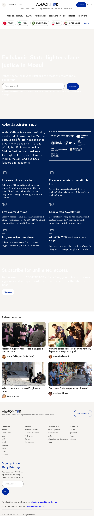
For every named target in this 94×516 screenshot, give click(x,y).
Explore (71, 16)
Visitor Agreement (54, 429)
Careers (73, 439)
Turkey (4, 429)
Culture (29, 16)
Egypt (4, 448)
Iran (3, 436)
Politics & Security (15, 16)
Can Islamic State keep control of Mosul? (68, 388)
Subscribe (81, 5)
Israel (4, 442)
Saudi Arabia (6, 433)
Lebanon (5, 455)
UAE (3, 439)
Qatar (4, 451)
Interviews (82, 16)
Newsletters (12, 5)
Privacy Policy (53, 433)
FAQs (50, 436)
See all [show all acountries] (87, 23)
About (72, 429)
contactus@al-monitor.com (35, 506)
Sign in (89, 5)
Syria (4, 458)
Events (20, 5)
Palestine (5, 445)
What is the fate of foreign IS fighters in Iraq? (21, 390)
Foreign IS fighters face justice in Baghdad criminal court (22, 350)
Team (72, 436)
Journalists (73, 433)
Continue (8, 292)
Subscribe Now (82, 413)
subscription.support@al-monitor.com (44, 502)
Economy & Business (57, 16)
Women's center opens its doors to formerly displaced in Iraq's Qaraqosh (69, 350)
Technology (40, 16)
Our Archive (29, 442)
